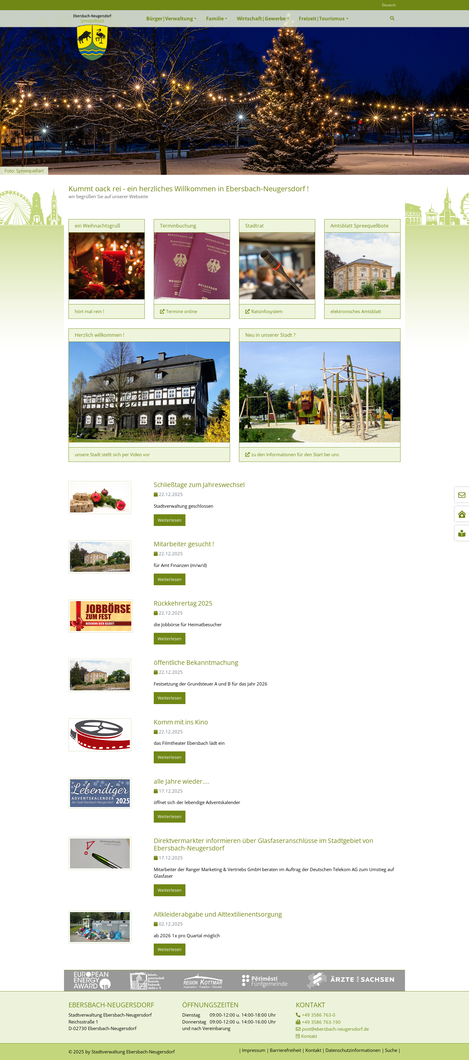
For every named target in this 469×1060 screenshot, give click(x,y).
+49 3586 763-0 (318, 1015)
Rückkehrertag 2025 (183, 603)
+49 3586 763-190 (321, 1022)
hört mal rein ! (89, 311)
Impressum (253, 1050)
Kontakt (309, 1036)
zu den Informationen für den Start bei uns (295, 454)
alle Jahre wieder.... (182, 781)
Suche (391, 1050)
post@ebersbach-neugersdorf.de (335, 1029)
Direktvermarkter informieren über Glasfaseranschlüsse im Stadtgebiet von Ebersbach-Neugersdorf (263, 844)
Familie (215, 18)
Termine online (181, 311)
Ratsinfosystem (267, 311)
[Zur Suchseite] (392, 18)
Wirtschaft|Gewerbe (261, 18)
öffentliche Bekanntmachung (196, 662)
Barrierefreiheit (285, 1050)
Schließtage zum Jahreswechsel (199, 484)
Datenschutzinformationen (352, 1050)
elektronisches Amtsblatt (356, 311)
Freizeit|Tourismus (322, 18)
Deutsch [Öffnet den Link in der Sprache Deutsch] (389, 4)
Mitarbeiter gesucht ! (184, 544)
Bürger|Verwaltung (169, 18)
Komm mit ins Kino (181, 722)
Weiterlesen (170, 520)
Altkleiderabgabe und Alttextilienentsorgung (218, 914)
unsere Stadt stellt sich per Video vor (112, 454)
